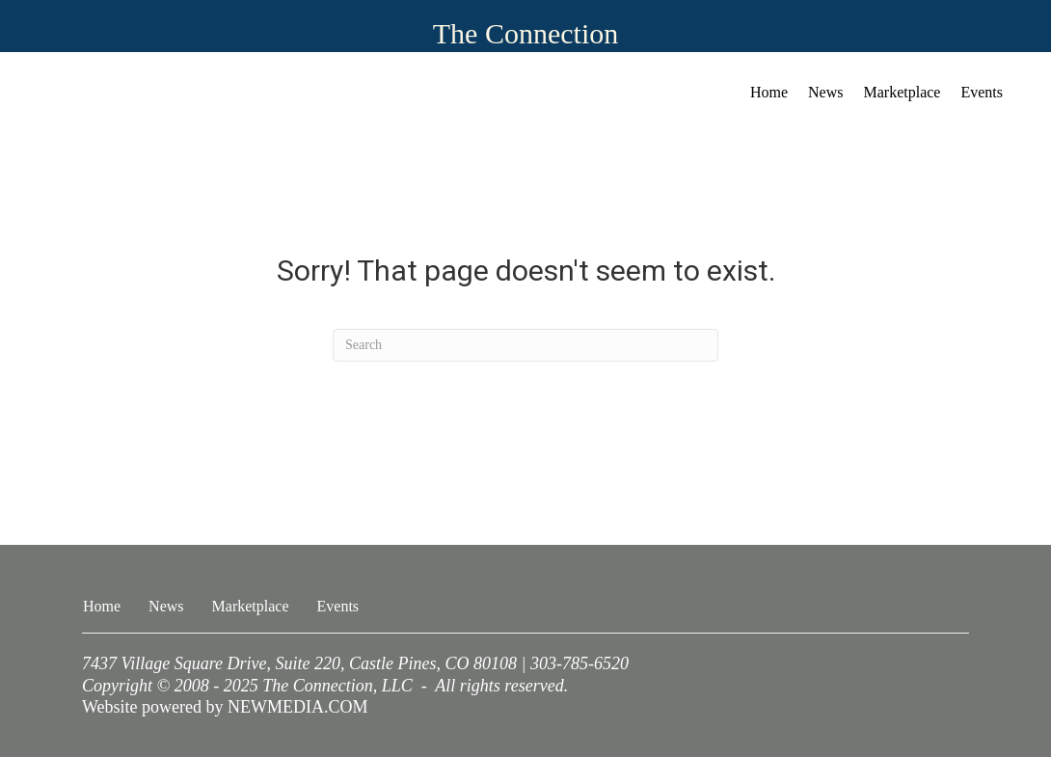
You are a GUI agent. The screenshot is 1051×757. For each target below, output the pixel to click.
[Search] (525, 345)
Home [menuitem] (769, 92)
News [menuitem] (825, 92)
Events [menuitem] (981, 92)
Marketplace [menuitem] (902, 92)
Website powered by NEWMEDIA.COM (225, 706)
